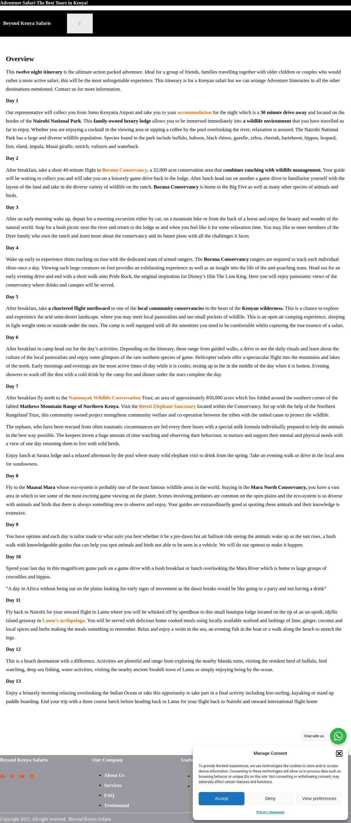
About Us (114, 775)
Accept (221, 798)
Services (113, 785)
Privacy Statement (270, 812)
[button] (339, 754)
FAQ (109, 795)
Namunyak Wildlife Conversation (104, 398)
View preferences (319, 798)
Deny (270, 798)
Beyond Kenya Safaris (27, 23)
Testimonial (116, 805)
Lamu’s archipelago (63, 620)
